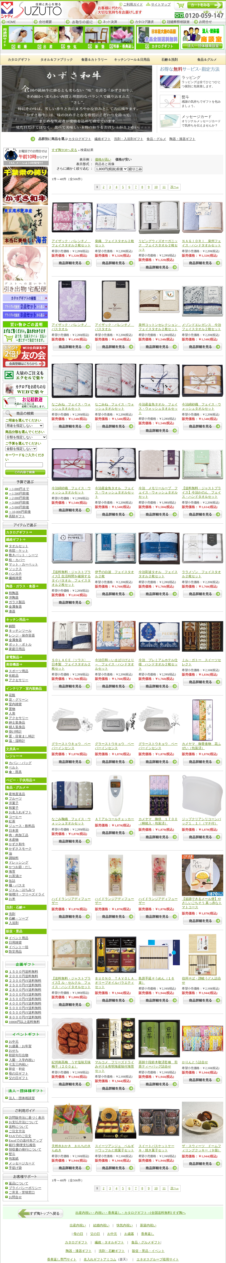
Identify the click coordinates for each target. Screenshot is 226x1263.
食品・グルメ (156, 139)
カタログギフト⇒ (19, 532)
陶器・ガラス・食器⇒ (22, 586)
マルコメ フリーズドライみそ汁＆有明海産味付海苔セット (114, 1066)
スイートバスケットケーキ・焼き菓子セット (156, 1148)
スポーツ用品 (18, 671)
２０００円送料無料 (23, 976)
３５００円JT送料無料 (25, 999)
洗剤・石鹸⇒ (16, 907)
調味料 (14, 858)
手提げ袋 (15, 1168)
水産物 (14, 839)
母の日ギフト (18, 1073)
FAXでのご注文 (20, 1136)
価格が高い (103, 159)
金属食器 (15, 606)
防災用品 (15, 951)
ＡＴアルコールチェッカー (114, 819)
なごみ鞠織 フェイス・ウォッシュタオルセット (71, 821)
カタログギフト (79, 139)
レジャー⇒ (14, 756)
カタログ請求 (145, 22)
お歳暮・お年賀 (20, 1046)
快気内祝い (125, 1225)
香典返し (147, 1234)
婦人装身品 (17, 727)
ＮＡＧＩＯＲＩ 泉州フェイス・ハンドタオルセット (201, 243)
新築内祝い (148, 1225)
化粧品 (14, 675)
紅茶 (12, 821)
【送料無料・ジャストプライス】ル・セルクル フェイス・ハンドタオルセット (71, 982)
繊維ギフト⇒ (16, 539)
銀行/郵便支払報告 (22, 1145)
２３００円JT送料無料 (25, 981)
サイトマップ (161, 4)
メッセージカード (22, 1163)
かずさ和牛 (17, 844)
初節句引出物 (18, 1055)
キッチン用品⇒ (17, 619)
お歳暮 (129, 1234)
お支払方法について (23, 1122)
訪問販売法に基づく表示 (27, 1117)
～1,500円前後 (19, 493)
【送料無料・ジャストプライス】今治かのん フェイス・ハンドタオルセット (201, 492)
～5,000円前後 (19, 507)
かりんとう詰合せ (195, 1062)
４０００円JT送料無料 (25, 1003)
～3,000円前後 (19, 502)
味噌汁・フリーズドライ (27, 894)
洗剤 (12, 914)
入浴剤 (14, 923)
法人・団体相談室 (22, 1098)
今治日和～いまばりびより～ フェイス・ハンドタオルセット (114, 664)
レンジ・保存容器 (22, 635)
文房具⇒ (12, 749)
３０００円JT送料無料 (25, 994)
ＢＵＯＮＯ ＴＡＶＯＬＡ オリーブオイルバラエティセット (116, 982)
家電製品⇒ (14, 657)
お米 (12, 899)
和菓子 (14, 808)
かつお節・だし (20, 867)
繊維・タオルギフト (109, 1242)
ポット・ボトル (20, 644)
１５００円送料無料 (23, 971)
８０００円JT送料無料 (25, 1017)
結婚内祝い (101, 1225)
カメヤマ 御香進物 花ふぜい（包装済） (201, 746)
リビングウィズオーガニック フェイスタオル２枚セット (158, 245)
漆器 (12, 611)
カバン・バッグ (20, 763)
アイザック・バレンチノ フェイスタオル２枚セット (71, 243)
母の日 (78, 1234)
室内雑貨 (15, 704)
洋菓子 (14, 803)
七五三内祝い (18, 1064)
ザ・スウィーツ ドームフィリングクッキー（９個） (201, 1148)
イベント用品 (18, 938)
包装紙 (14, 1158)
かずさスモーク (20, 849)
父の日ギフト (18, 1078)
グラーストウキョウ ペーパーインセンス (71, 746)
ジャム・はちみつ (22, 890)
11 (164, 187)
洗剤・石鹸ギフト (112, 1251)
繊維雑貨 (15, 578)
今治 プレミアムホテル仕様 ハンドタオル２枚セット (158, 664)
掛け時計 (15, 731)
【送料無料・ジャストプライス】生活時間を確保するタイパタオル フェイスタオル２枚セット (71, 578)
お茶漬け (15, 876)
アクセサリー (18, 680)
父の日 (95, 1234)
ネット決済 (112, 22)
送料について (18, 1127)
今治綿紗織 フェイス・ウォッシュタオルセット (201, 406)
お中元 (14, 1041)
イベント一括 (18, 947)
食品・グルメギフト (146, 1242)
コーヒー (15, 817)
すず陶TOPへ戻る (64, 150)
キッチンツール (20, 631)
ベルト (14, 767)
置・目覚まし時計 (22, 736)
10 (156, 187)
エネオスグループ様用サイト (158, 1259)
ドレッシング (18, 862)
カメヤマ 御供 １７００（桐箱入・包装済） (158, 821)
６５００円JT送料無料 (25, 1012)
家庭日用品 (17, 649)
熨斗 (12, 1154)
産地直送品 (17, 794)
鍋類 (12, 626)
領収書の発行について (25, 1149)
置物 (12, 709)
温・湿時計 (17, 741)
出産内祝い (78, 1225)
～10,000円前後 (20, 512)
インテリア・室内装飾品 (24, 688)
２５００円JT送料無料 (25, 985)
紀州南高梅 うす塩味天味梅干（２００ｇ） (71, 1064)
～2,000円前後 (19, 498)
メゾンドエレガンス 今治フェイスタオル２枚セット (201, 327)
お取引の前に (80, 22)
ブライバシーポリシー (25, 1188)
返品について (18, 1183)
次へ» (174, 187)
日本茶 (14, 830)
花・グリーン (18, 699)
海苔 (12, 871)
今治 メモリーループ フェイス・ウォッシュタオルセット (158, 492)
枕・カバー (17, 560)
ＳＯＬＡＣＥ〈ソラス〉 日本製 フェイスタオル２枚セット (71, 664)
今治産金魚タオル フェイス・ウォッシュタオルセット (158, 408)
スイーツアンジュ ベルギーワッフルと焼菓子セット (114, 1148)
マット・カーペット (23, 564)
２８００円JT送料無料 (25, 990)
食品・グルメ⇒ (17, 787)
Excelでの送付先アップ (25, 1140)
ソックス (15, 569)
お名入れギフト (20, 812)
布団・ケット (18, 550)
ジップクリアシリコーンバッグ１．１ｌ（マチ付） (201, 821)
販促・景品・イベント (148, 1251)
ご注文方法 (17, 1131)
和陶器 (14, 593)
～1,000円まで (19, 489)
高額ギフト (17, 516)
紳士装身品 (17, 722)
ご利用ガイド (133, 4)
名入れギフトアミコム (100, 1259)
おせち (14, 1050)
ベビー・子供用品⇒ (20, 780)
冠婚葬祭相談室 (177, 22)
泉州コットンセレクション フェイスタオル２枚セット (160, 327)
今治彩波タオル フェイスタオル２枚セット (158, 574)
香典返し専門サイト (61, 1259)
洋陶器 (14, 597)
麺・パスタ (17, 885)
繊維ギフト (102, 139)
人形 (12, 713)
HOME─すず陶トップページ (16, 22)
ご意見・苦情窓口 (22, 1192)
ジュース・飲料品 (22, 826)
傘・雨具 (15, 772)
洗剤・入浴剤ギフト (128, 139)
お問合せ (209, 22)
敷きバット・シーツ (23, 555)
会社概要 (48, 22)
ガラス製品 (17, 602)
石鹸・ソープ (18, 918)
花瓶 (12, 695)
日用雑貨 (15, 942)
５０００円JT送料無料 (25, 1008)
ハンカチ (15, 573)
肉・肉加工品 (18, 835)
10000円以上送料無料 (24, 1022)
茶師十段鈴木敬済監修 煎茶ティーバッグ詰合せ (158, 1064)
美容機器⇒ (14, 664)
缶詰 (12, 881)
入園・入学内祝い (22, 1060)
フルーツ (15, 798)
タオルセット (18, 546)
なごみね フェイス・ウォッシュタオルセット (71, 406)
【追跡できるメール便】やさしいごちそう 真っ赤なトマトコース (202, 903)
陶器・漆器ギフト (182, 139)
